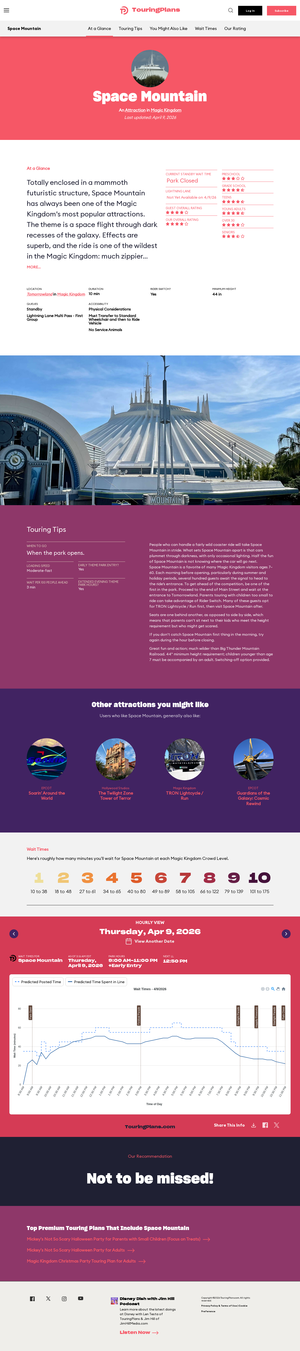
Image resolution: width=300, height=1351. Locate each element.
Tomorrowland (39, 294)
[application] (150, 1047)
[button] (262, 988)
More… (34, 267)
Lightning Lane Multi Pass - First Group (55, 317)
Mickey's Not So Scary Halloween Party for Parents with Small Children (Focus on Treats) (118, 1239)
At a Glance (99, 28)
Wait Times (206, 28)
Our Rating (235, 28)
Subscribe (282, 10)
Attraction (135, 110)
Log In (250, 10)
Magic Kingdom (166, 110)
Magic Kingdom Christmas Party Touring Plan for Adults (86, 1261)
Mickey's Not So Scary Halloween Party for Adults (81, 1250)
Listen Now (140, 1333)
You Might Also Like (169, 28)
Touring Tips (130, 28)
